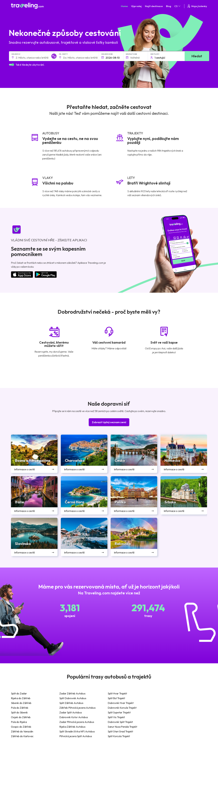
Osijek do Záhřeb (21, 717)
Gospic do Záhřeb (21, 726)
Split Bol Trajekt (116, 698)
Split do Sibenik (19, 712)
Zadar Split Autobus (70, 712)
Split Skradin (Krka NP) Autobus (77, 731)
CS (177, 6)
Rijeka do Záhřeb (20, 698)
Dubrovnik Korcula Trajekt (122, 707)
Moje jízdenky (197, 6)
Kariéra (163, 756)
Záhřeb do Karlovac (22, 736)
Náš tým (66, 763)
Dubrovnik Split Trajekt (120, 722)
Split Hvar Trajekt (117, 693)
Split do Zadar (19, 693)
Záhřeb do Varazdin (22, 731)
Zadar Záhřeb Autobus (72, 693)
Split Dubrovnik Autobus (72, 698)
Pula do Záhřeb (19, 707)
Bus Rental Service (169, 766)
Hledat (197, 56)
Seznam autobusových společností (177, 763)
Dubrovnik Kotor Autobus (73, 717)
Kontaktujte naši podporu (32, 773)
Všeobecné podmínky (122, 756)
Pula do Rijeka (19, 722)
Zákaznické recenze (170, 760)
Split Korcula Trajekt (119, 736)
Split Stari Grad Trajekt (120, 731)
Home (124, 6)
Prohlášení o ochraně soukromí (127, 760)
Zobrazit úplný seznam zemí (109, 422)
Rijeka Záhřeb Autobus (72, 726)
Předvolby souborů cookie (124, 763)
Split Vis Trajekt (116, 717)
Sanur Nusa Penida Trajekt (122, 726)
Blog (168, 6)
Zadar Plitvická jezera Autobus (76, 722)
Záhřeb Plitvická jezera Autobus (77, 707)
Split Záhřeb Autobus (71, 703)
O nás (65, 760)
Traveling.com (58, 785)
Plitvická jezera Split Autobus (75, 736)
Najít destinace (154, 6)
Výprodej (136, 6)
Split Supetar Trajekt (119, 712)
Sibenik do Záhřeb (21, 703)
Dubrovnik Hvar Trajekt (121, 703)
